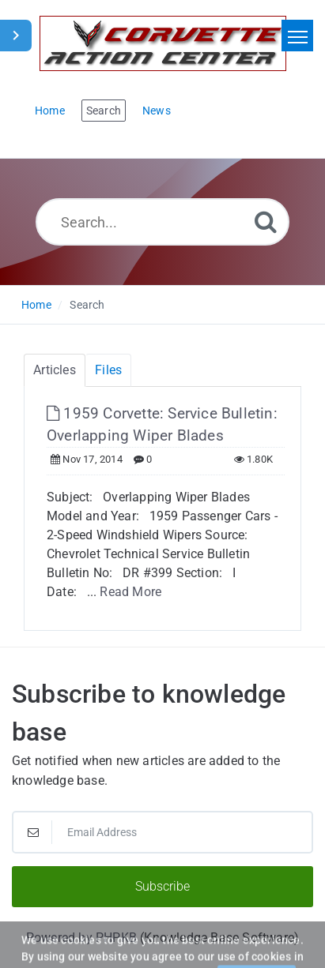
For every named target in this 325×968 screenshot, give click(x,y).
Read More (130, 591)
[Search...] (162, 222)
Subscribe (162, 886)
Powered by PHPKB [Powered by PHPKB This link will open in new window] (81, 937)
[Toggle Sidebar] (16, 35)
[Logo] (163, 43)
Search (87, 304)
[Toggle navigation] (297, 35)
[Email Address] (162, 832)
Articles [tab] (54, 369)
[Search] (266, 221)
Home (36, 304)
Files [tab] (108, 369)
